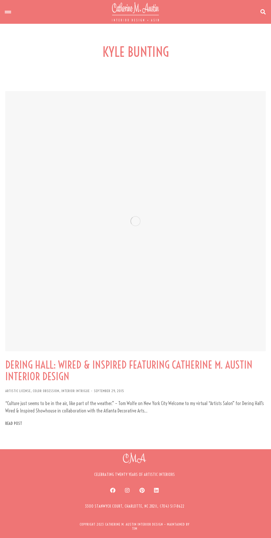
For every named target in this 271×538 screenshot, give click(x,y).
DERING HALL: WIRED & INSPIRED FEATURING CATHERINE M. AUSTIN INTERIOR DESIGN (128, 370)
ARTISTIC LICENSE (18, 391)
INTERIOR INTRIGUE (75, 391)
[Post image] (135, 221)
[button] (8, 12)
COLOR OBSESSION (46, 391)
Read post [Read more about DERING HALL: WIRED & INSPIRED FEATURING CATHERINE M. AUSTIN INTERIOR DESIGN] (13, 423)
